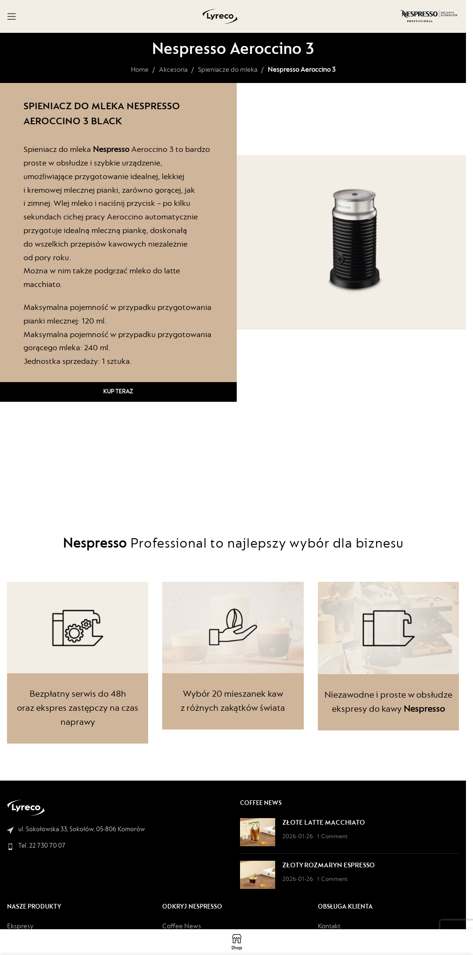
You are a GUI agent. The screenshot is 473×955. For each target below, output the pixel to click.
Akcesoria (173, 70)
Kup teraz (118, 392)
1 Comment (332, 837)
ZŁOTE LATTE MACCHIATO (323, 823)
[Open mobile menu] (11, 16)
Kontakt (329, 926)
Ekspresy (20, 926)
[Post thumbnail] (257, 832)
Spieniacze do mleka (227, 70)
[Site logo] (220, 16)
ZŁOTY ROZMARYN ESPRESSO (328, 865)
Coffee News (181, 926)
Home (140, 70)
